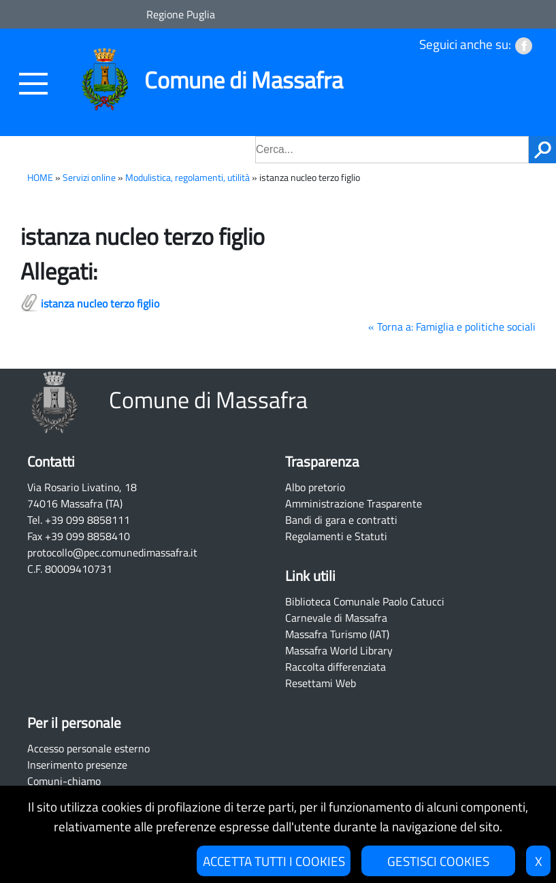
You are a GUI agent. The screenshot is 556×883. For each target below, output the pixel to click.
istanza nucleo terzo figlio (100, 303)
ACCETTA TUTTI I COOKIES (274, 861)
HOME (40, 177)
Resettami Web (320, 683)
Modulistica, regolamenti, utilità (187, 177)
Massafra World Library (339, 650)
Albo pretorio (315, 487)
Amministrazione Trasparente (353, 503)
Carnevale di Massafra (336, 618)
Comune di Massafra (243, 80)
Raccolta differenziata (335, 667)
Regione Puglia (180, 14)
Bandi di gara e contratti (341, 520)
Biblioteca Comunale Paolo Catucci (364, 601)
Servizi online (89, 177)
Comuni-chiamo (64, 781)
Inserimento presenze (77, 764)
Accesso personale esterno (88, 748)
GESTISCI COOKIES (438, 861)
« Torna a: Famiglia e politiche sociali (452, 326)
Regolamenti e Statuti (336, 536)
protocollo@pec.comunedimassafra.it (112, 552)
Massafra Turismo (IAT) (337, 634)
